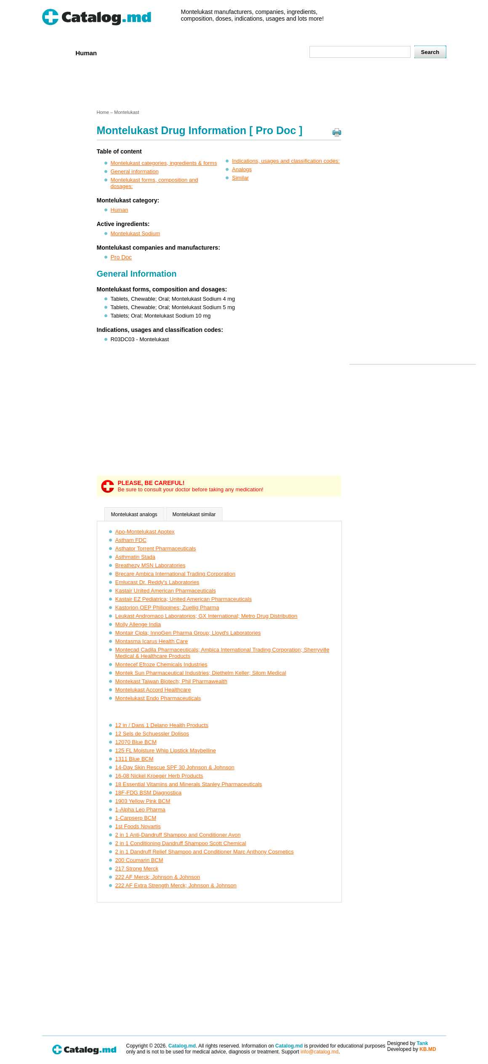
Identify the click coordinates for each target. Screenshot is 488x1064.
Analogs (242, 169)
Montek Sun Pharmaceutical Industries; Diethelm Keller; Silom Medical (200, 673)
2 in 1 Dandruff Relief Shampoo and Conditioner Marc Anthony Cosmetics (204, 852)
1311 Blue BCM (134, 759)
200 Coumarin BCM (139, 860)
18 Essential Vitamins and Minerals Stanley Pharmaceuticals (188, 784)
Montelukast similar (194, 514)
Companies (164, 52)
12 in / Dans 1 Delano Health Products (161, 725)
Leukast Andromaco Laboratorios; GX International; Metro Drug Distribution (206, 616)
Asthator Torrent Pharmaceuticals (155, 548)
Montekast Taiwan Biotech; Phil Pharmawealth (171, 681)
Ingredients (208, 52)
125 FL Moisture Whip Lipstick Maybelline (165, 750)
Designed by (407, 1043)
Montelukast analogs (134, 514)
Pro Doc (121, 257)
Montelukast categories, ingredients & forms (164, 163)
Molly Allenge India (138, 624)
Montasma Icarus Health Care (151, 641)
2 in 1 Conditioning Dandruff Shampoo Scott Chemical (180, 843)
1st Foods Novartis (138, 826)
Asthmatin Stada (135, 557)
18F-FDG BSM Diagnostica (148, 792)
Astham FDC (131, 540)
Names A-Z (251, 52)
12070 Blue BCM (136, 742)
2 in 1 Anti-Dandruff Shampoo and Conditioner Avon (178, 835)
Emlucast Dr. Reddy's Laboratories (157, 582)
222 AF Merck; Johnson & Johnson (157, 877)
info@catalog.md (320, 1052)
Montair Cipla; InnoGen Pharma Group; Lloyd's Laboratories (188, 633)
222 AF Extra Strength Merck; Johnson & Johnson (176, 885)
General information (135, 171)
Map (284, 52)
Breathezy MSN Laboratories (150, 565)
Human (86, 53)
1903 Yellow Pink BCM (143, 801)
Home (56, 52)
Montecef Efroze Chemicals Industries (161, 664)
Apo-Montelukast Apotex (145, 531)
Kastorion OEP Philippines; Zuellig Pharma (167, 607)
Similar (240, 178)
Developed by (411, 1049)
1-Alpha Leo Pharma (140, 809)
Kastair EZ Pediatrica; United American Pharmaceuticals (183, 599)
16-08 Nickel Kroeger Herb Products (159, 776)
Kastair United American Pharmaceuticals (165, 590)
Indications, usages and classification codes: (286, 161)
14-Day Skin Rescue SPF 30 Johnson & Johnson (175, 767)
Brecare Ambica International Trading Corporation (175, 574)
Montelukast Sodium (135, 233)
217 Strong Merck (137, 868)
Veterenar (122, 52)
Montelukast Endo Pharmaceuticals (158, 698)
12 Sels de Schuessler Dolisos (152, 733)
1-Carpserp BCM (136, 818)
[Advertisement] (244, 86)
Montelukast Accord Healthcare (153, 690)
